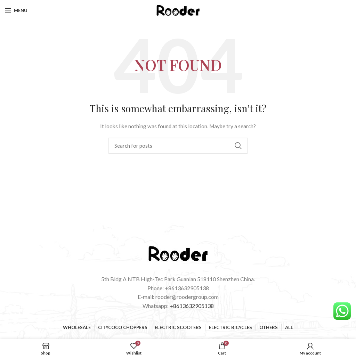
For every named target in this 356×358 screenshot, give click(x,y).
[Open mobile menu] (16, 10)
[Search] (178, 146)
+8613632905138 (192, 305)
